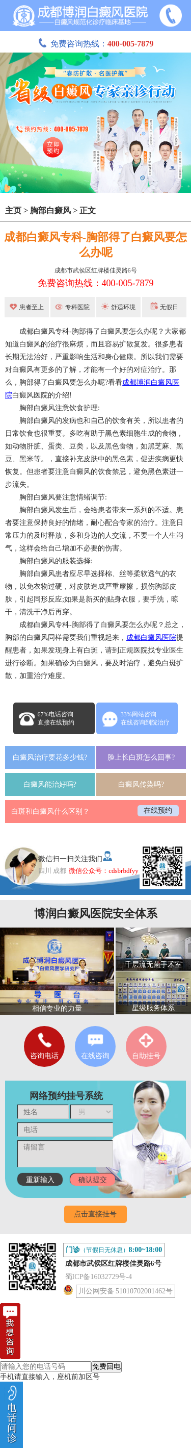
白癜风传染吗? (141, 784)
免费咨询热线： (96, 43)
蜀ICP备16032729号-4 (98, 1277)
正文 (87, 210)
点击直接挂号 (95, 1214)
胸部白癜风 (50, 210)
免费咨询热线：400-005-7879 (96, 283)
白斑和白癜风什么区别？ (50, 811)
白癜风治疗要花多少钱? (50, 757)
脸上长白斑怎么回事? (141, 757)
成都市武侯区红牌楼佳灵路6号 (95, 270)
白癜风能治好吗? (49, 784)
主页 (13, 210)
